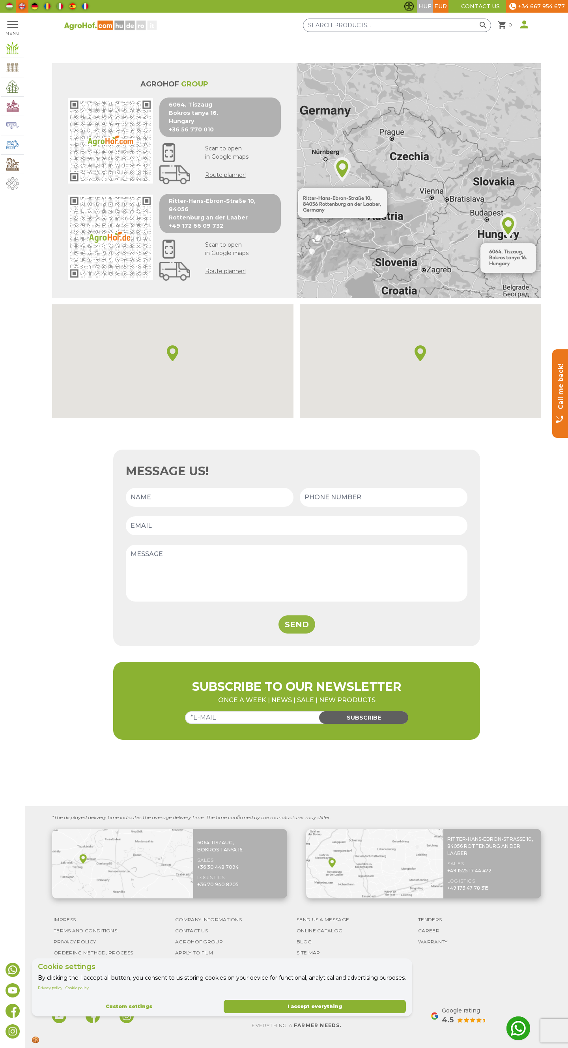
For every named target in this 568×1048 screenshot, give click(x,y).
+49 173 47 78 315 (468, 888)
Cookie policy (77, 988)
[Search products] (397, 25)
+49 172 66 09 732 (196, 225)
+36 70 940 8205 (218, 884)
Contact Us (480, 6)
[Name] (209, 497)
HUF (425, 6)
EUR (440, 6)
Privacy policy (50, 988)
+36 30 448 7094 (218, 867)
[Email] (296, 525)
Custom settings (129, 1006)
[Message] (296, 573)
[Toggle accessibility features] (409, 6)
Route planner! (225, 174)
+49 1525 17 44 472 (469, 871)
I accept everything (315, 1006)
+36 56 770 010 (191, 129)
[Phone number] (383, 497)
